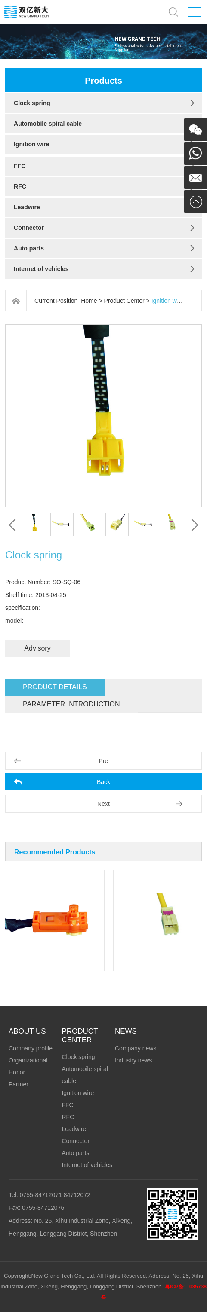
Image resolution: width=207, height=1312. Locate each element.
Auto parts (29, 248)
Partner (18, 1084)
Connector (29, 227)
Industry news (133, 1060)
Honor (17, 1072)
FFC (19, 166)
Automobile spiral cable (48, 123)
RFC (20, 186)
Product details (55, 687)
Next (103, 803)
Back (103, 781)
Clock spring (32, 103)
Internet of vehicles (41, 268)
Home (89, 300)
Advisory (37, 648)
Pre (103, 760)
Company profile (31, 1048)
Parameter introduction (71, 704)
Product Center (124, 300)
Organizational (28, 1060)
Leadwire (27, 207)
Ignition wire (31, 144)
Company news (136, 1048)
